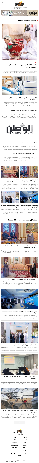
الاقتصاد (14, 439)
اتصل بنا (19, 455)
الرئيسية (25, 437)
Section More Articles (16, 220)
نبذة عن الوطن (14, 452)
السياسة (25, 439)
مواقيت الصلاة (25, 452)
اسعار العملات (14, 445)
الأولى (14, 437)
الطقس (14, 449)
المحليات (25, 445)
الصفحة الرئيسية (30, 20)
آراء (25, 442)
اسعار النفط (14, 447)
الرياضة (24, 447)
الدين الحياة (24, 449)
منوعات (20, 20)
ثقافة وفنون (14, 442)
